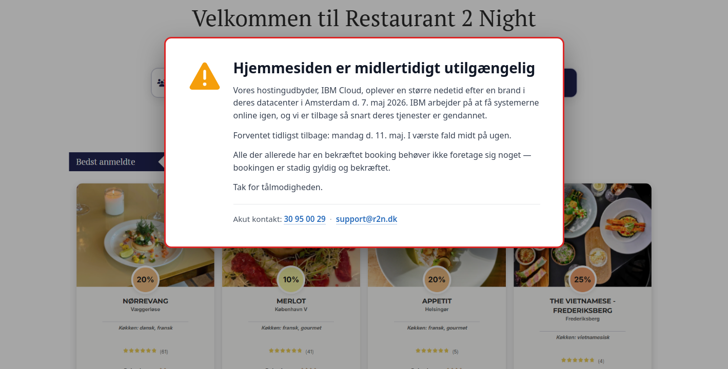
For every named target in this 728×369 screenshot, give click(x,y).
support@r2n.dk (367, 219)
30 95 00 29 (304, 219)
